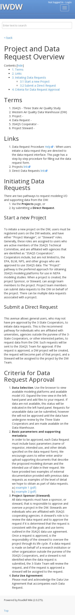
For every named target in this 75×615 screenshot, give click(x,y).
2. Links (17, 73)
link (26, 167)
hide (20, 65)
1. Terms (17, 69)
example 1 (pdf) (26, 487)
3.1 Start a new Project (35, 81)
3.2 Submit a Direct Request (38, 85)
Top (6, 610)
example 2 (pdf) (26, 491)
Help (48, 147)
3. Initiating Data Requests (29, 77)
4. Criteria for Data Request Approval (36, 89)
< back (8, 38)
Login (69, 2)
